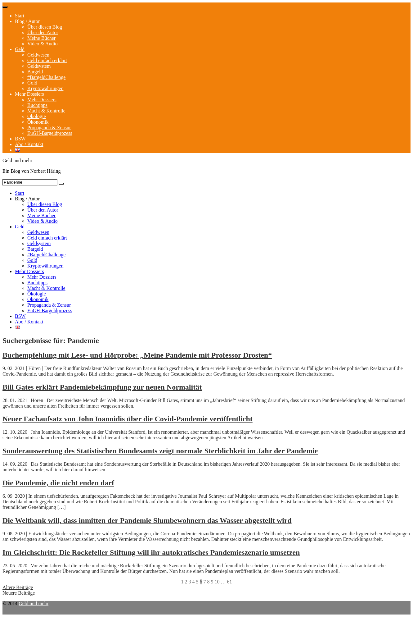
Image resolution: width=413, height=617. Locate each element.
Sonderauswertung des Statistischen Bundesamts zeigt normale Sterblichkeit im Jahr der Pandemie (160, 451)
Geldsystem (39, 66)
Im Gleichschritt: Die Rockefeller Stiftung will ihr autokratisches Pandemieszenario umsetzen (151, 552)
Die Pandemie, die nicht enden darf (58, 483)
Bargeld (35, 71)
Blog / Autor (27, 21)
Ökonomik (37, 122)
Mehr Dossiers (29, 94)
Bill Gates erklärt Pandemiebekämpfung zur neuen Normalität (102, 387)
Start (19, 15)
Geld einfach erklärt (47, 60)
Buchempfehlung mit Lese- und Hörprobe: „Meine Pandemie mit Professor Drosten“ (137, 355)
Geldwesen (38, 54)
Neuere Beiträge (18, 593)
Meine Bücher (41, 38)
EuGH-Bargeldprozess (49, 133)
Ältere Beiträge (17, 587)
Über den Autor (42, 32)
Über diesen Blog (44, 27)
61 (229, 581)
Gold (32, 82)
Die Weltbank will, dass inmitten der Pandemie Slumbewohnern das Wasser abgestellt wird (147, 520)
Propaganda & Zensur (49, 127)
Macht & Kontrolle (46, 110)
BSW (20, 138)
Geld (20, 49)
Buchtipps (37, 105)
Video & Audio (42, 43)
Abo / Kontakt (29, 144)
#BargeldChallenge (46, 77)
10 (217, 581)
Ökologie (36, 116)
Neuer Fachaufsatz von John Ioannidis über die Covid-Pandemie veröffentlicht (127, 419)
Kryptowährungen (45, 88)
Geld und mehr (33, 603)
